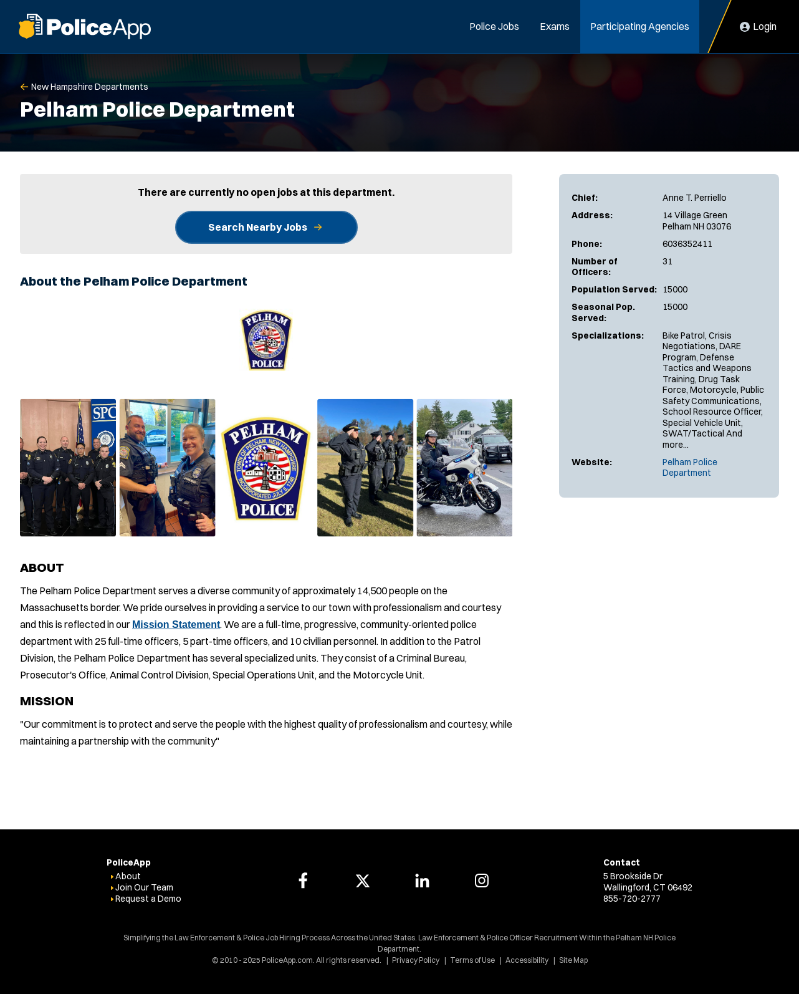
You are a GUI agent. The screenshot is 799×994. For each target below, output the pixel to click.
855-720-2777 (632, 898)
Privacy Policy (415, 960)
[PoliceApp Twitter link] (362, 880)
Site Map (573, 960)
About (128, 876)
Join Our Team (144, 887)
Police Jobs (494, 26)
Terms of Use (472, 960)
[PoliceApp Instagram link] (481, 880)
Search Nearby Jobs (257, 227)
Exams (555, 26)
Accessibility (526, 960)
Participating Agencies (639, 26)
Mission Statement (176, 624)
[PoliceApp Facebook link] (303, 880)
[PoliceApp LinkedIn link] (422, 880)
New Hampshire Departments (89, 86)
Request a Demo (148, 898)
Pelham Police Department (690, 467)
